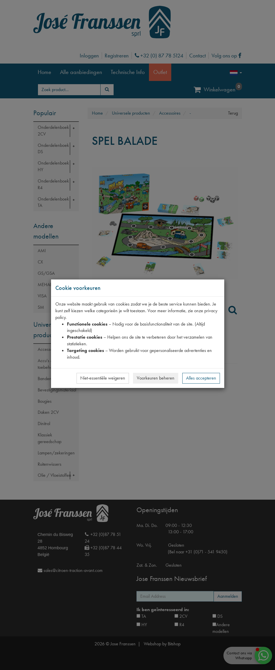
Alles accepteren (201, 378)
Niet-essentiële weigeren (102, 378)
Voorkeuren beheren (155, 378)
